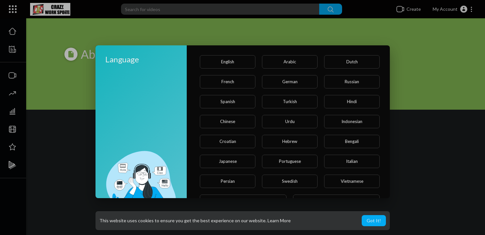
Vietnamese (352, 181)
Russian (352, 81)
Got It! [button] (374, 220)
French (227, 81)
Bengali (352, 141)
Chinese (227, 121)
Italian (352, 161)
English (227, 61)
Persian (228, 181)
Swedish (290, 181)
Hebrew (289, 141)
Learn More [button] (279, 220)
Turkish (290, 101)
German (290, 81)
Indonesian (351, 121)
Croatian (227, 141)
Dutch (352, 61)
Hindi (352, 101)
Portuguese (290, 161)
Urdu (290, 121)
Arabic (290, 61)
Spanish (227, 101)
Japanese (228, 161)
